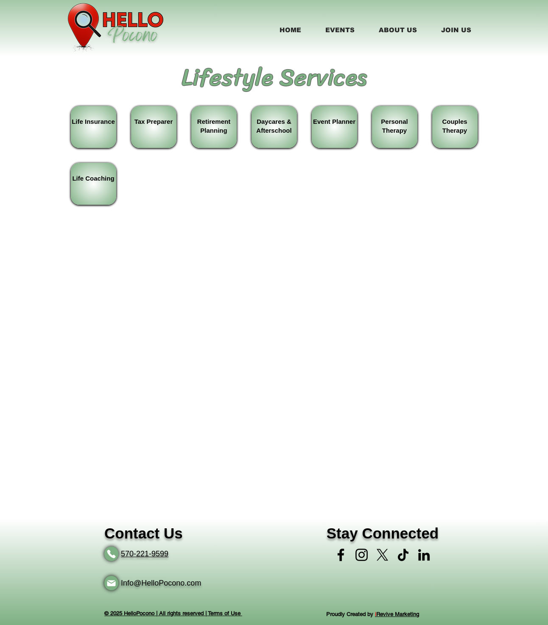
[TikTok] (403, 555)
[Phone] (111, 554)
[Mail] (111, 583)
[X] (382, 555)
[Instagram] (361, 555)
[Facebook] (341, 555)
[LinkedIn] (424, 555)
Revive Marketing (397, 614)
